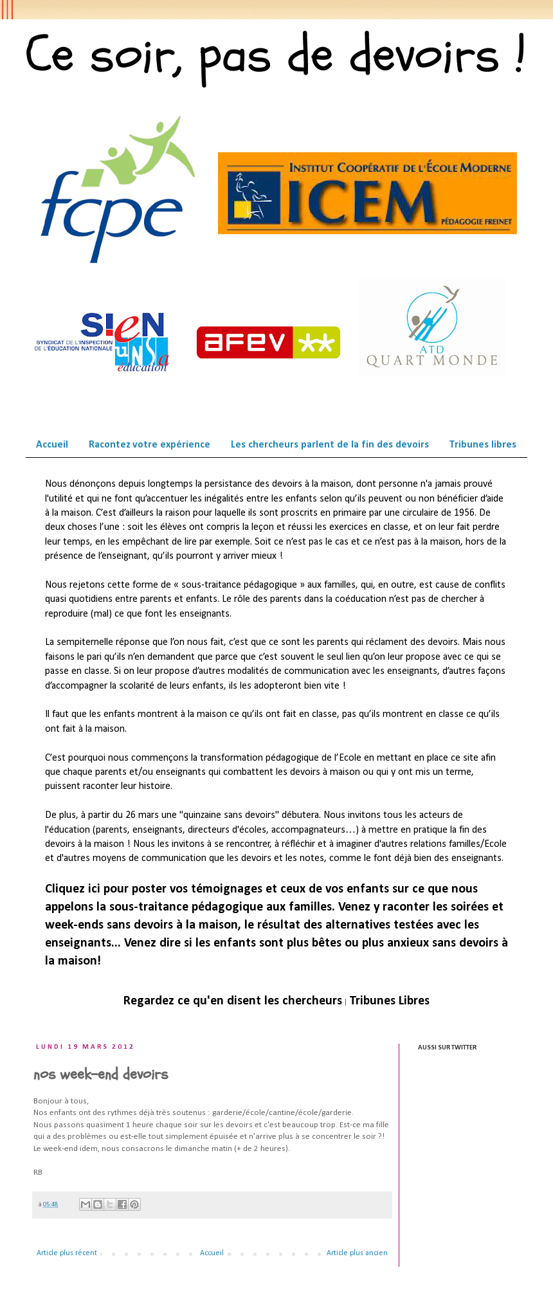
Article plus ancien (357, 1253)
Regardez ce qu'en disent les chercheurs (232, 1001)
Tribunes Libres (389, 1001)
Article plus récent (67, 1253)
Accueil (52, 445)
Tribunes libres (482, 445)
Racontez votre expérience (149, 445)
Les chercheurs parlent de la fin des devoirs (330, 445)
